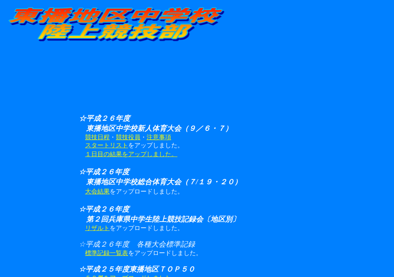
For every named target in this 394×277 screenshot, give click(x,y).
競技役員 (128, 137)
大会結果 (97, 191)
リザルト (97, 228)
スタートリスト (106, 145)
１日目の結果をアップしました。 (131, 154)
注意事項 (159, 137)
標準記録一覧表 (106, 253)
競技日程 (97, 137)
